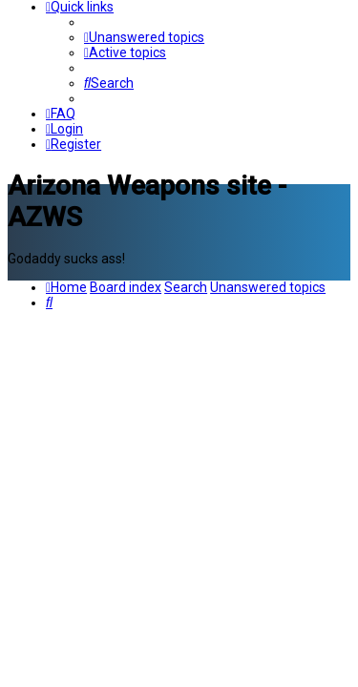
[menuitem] (144, 37)
